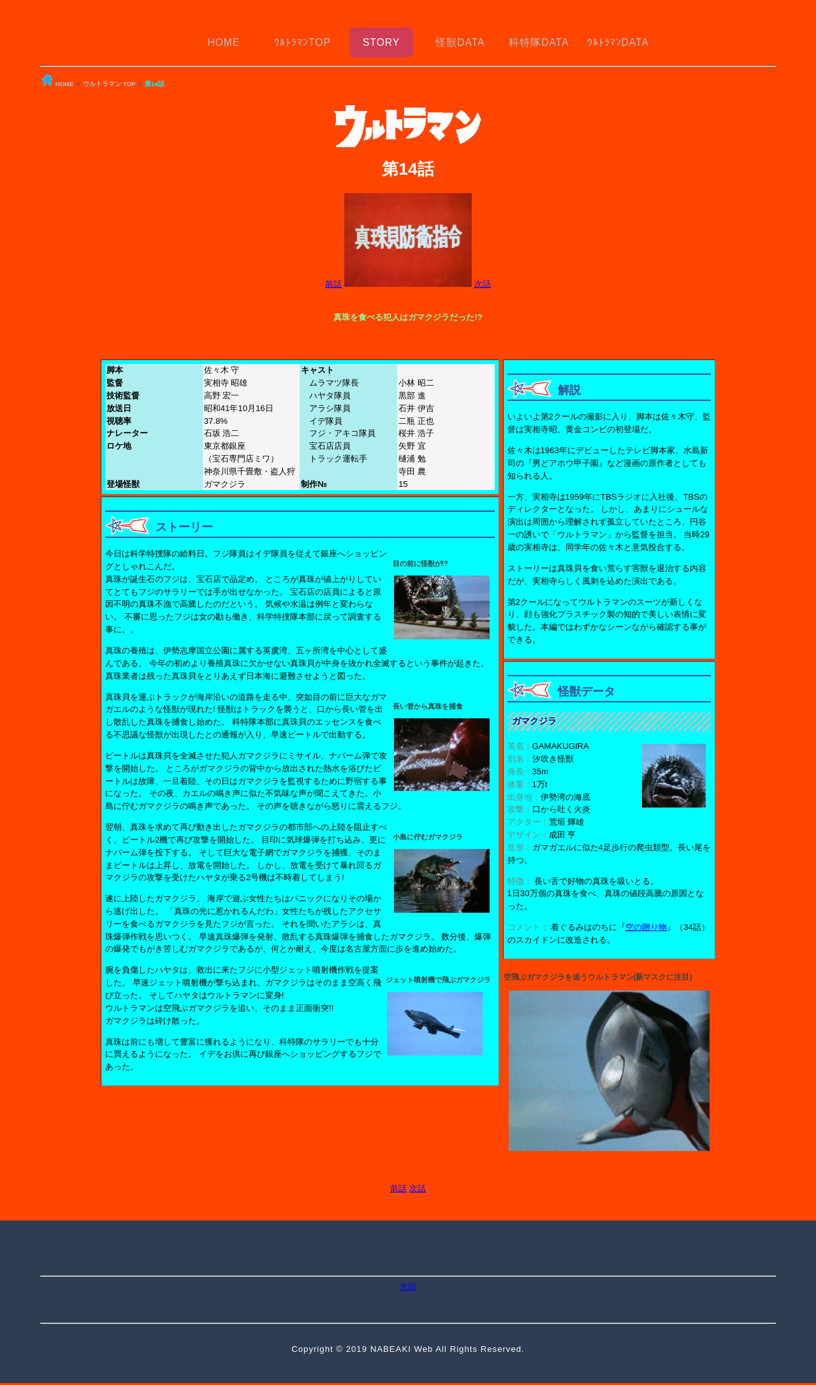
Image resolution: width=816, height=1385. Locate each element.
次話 (482, 273)
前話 (333, 273)
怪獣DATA (459, 36)
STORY (381, 36)
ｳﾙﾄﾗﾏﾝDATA (618, 36)
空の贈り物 (646, 916)
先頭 (408, 1275)
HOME (223, 36)
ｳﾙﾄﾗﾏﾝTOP (302, 36)
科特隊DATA (539, 36)
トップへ (408, 1378)
